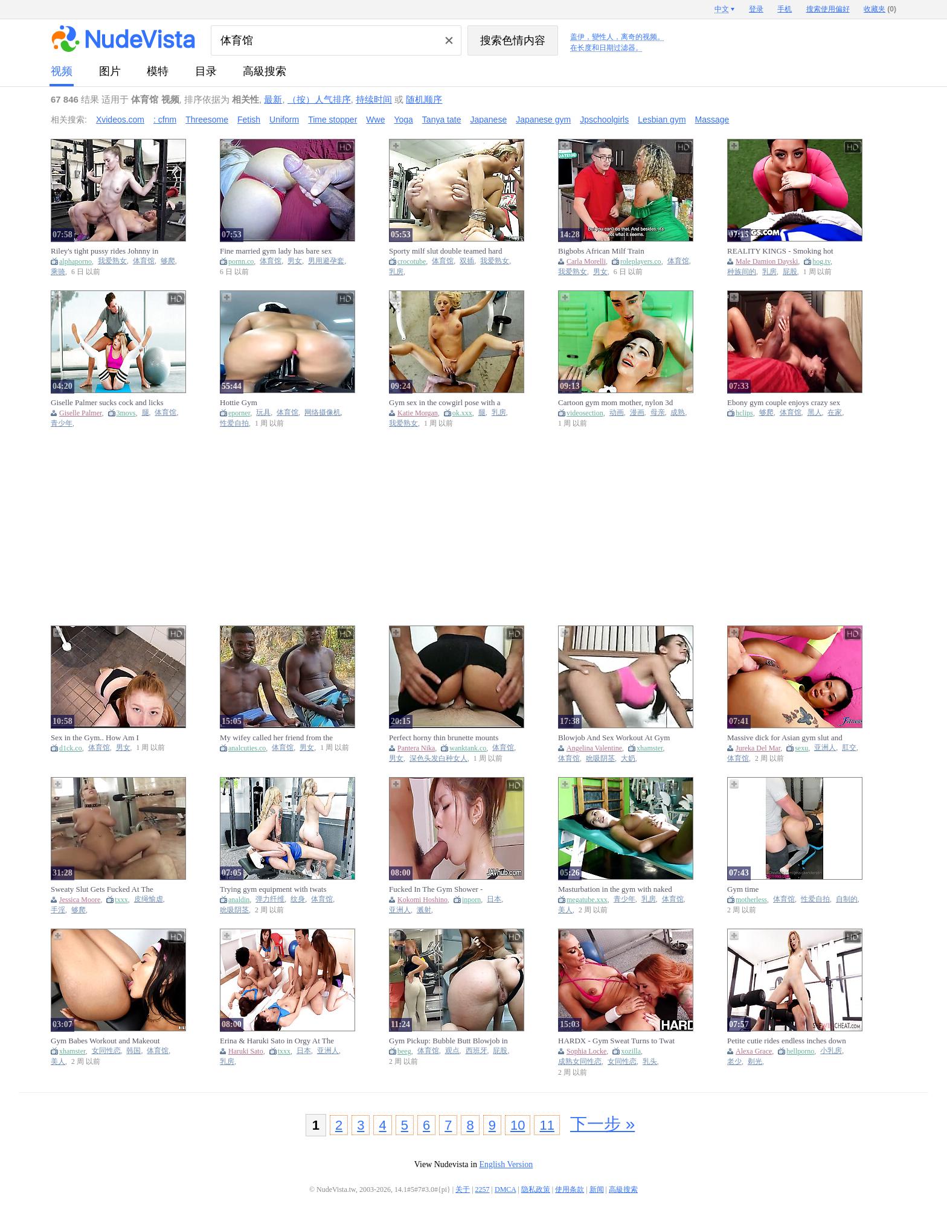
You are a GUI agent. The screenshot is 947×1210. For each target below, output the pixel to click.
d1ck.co (70, 748)
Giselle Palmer (80, 413)
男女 (294, 261)
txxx (121, 899)
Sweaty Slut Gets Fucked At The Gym (102, 889)
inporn (471, 899)
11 (546, 1125)
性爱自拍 (234, 423)
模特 (158, 71)
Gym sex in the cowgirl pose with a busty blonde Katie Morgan (445, 403)
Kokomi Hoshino (422, 899)
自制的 (847, 899)
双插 (467, 261)
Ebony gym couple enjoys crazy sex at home (783, 403)
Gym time (743, 889)
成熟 (677, 413)
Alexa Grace (754, 1051)
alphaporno (75, 261)
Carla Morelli (586, 261)
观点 (452, 1051)
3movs (126, 413)
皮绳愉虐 (148, 899)
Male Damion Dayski (767, 261)
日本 (494, 899)
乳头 (650, 1062)
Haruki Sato (245, 1051)
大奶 (628, 759)
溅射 (424, 910)
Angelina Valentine (594, 748)
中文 (721, 9)
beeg (404, 1051)
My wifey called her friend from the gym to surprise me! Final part (276, 738)
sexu (801, 748)
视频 (61, 71)
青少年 (61, 423)
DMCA (505, 1189)
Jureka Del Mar (758, 748)
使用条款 (569, 1189)
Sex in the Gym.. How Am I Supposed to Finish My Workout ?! (106, 738)
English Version (506, 1164)
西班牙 (476, 1051)
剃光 (755, 1062)
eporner (239, 413)
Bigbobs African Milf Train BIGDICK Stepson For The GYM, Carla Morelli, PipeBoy (612, 251)
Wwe (375, 119)
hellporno (800, 1051)
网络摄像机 (322, 413)
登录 (756, 9)
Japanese (488, 119)
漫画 (637, 413)
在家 (834, 413)
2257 (482, 1189)
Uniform (284, 119)
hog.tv (821, 261)
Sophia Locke (586, 1051)
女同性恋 (106, 1051)
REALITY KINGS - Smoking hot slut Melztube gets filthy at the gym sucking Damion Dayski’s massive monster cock (783, 251)
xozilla (631, 1051)
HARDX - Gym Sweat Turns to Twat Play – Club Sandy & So (616, 1041)
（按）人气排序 (319, 99)
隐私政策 (535, 1189)
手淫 (58, 910)
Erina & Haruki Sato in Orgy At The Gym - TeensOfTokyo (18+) (277, 1041)
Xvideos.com (120, 119)
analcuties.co (247, 748)
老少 (734, 1062)
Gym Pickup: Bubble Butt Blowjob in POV (448, 1041)
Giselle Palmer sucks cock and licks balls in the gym (107, 403)
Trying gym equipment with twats (273, 889)
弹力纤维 (269, 899)
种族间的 (741, 272)
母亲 (657, 413)
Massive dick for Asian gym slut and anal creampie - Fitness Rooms (785, 738)
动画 (616, 413)
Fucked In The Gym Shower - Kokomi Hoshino (436, 889)
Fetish (248, 119)
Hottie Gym (238, 402)
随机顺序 (424, 99)
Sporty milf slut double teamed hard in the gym (445, 251)
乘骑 (58, 272)
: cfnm (164, 119)
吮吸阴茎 (600, 759)
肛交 (849, 748)
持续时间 (374, 99)
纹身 (298, 899)
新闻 (596, 1189)
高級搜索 (264, 71)
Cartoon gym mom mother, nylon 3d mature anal (615, 403)
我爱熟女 (112, 261)
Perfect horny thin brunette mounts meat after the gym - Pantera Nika (443, 738)
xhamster (650, 748)
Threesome (206, 119)
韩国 (133, 1051)
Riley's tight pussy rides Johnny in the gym (104, 251)
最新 (273, 99)
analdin (238, 899)
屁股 (790, 272)
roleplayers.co (640, 261)
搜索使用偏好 (828, 9)
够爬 (168, 261)
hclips (744, 413)
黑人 (814, 413)
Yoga (403, 119)
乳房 (396, 272)
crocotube (411, 261)
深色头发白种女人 (438, 759)
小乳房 (831, 1051)
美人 (565, 910)
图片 (110, 71)
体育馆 (144, 261)
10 (517, 1125)
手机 (784, 9)
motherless (751, 899)
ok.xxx (462, 413)
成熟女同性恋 (580, 1062)
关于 (462, 1189)
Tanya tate (441, 119)
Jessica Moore (79, 899)
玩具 (263, 413)
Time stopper (332, 119)
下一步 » (602, 1124)
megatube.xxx (587, 899)
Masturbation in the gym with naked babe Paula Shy (615, 889)
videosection (585, 413)
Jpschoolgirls (604, 119)
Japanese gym (543, 119)
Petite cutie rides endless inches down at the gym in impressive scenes (786, 1041)
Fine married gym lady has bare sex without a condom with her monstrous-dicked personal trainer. (276, 251)
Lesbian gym (661, 119)
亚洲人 (825, 748)
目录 (206, 71)
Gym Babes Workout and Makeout (105, 1040)
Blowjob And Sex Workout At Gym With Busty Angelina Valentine (614, 738)
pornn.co (241, 261)
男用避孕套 (326, 261)
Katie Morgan (417, 413)
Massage (712, 119)
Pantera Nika (416, 748)
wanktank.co (467, 748)
